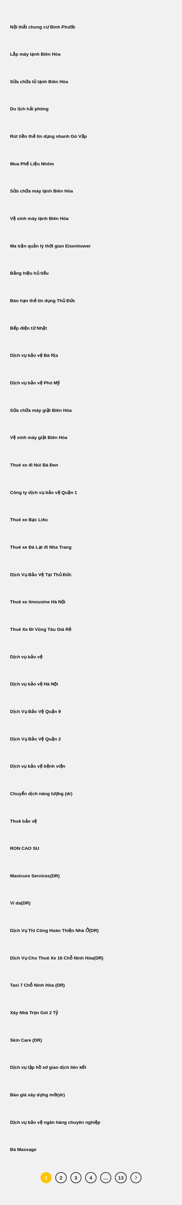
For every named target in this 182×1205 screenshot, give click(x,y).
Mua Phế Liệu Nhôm (32, 163)
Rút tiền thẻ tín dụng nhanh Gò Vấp (48, 136)
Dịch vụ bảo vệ (26, 656)
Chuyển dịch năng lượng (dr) (41, 793)
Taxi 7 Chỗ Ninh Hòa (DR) (37, 985)
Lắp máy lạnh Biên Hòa (35, 54)
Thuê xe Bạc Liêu (29, 519)
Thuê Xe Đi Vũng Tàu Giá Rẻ (40, 629)
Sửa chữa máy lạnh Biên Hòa (41, 191)
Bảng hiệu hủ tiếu (29, 273)
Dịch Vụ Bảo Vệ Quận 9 (35, 711)
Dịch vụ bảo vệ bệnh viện (37, 766)
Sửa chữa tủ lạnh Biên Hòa (39, 81)
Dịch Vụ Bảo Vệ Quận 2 (35, 739)
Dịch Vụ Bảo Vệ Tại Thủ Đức (41, 574)
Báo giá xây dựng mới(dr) (37, 1094)
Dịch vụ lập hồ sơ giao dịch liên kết (48, 1067)
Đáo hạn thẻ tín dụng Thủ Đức (42, 300)
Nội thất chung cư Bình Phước (42, 27)
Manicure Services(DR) (35, 875)
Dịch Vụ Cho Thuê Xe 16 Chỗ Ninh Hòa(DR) (56, 958)
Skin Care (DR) (26, 1040)
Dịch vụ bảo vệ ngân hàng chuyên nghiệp (55, 1122)
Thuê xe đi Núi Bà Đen (34, 465)
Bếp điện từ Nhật (28, 328)
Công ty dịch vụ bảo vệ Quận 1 (43, 492)
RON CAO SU (24, 848)
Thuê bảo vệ (23, 821)
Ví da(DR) (20, 903)
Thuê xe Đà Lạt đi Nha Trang (40, 547)
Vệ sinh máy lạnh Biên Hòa (39, 218)
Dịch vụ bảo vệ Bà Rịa (34, 355)
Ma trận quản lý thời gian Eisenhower (50, 246)
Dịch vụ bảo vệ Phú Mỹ (35, 382)
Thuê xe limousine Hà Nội (37, 601)
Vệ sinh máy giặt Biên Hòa (39, 437)
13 (121, 1178)
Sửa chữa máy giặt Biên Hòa (41, 410)
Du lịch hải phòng (29, 108)
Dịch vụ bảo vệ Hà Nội (34, 684)
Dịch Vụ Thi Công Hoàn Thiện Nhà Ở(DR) (54, 930)
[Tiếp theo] (136, 1178)
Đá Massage (24, 1149)
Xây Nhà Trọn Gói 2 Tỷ (34, 1012)
